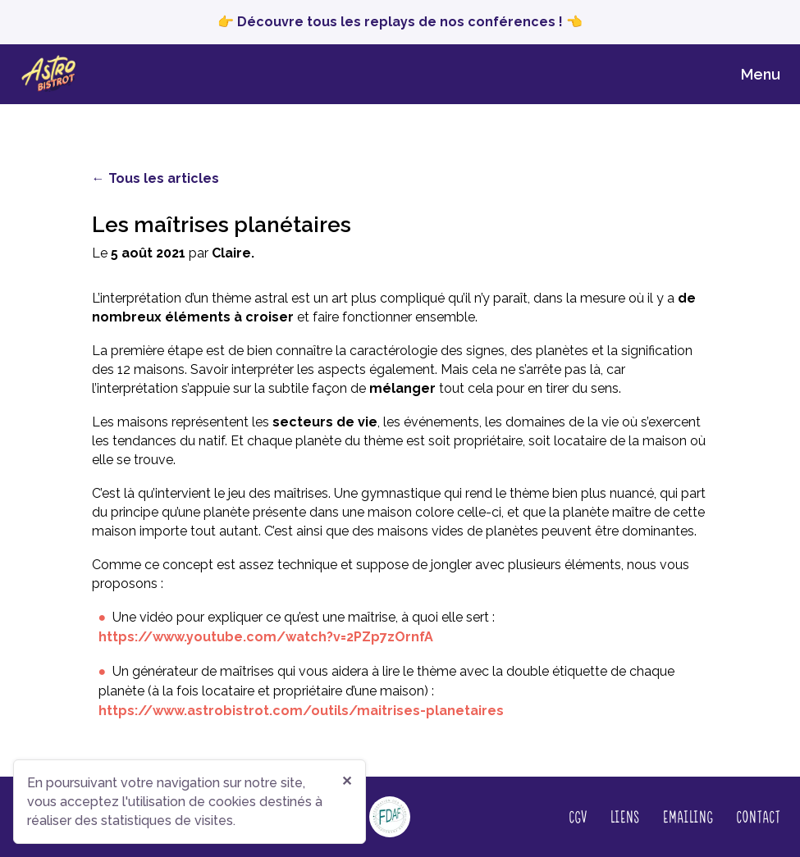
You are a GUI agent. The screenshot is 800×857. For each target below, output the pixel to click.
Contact (758, 816)
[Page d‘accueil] (53, 74)
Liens (624, 816)
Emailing (687, 816)
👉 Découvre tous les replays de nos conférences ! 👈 (400, 22)
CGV (578, 816)
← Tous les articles (155, 178)
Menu (760, 74)
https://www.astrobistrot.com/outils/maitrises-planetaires (301, 710)
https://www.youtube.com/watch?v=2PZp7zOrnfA (265, 637)
